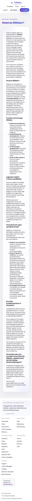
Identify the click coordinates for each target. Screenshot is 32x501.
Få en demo (13, 10)
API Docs (4, 432)
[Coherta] (16, 3)
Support (4, 463)
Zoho (3, 449)
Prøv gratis (24, 10)
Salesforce (5, 452)
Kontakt (19, 441)
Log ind (5, 10)
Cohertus (4, 438)
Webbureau (20, 424)
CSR (18, 446)
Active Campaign (7, 457)
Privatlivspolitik (6, 493)
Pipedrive (5, 446)
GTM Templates (6, 429)
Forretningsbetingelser (8, 495)
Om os (23, 6)
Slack (3, 441)
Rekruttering (21, 426)
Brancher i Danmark (8, 471)
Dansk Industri (8, 484)
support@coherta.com (13, 383)
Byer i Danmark (6, 474)
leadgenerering (19, 214)
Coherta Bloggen (7, 466)
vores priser (13, 298)
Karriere (19, 444)
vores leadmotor (16, 172)
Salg (18, 421)
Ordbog (4, 469)
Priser (17, 6)
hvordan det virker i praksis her (15, 350)
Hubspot (4, 444)
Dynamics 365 (6, 454)
